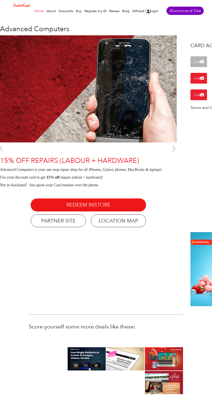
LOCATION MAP (118, 220)
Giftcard (138, 11)
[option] (164, 359)
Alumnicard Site (185, 11)
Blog (125, 11)
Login (154, 11)
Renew (114, 11)
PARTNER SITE (58, 220)
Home (39, 11)
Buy (79, 11)
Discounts (66, 11)
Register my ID (95, 11)
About (51, 11)
